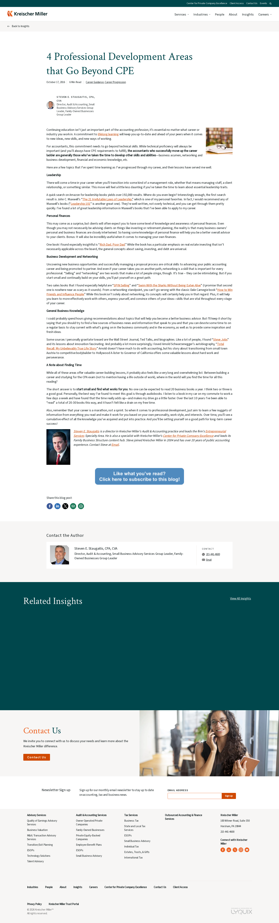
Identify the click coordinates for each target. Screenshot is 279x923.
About (233, 14)
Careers (263, 14)
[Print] (81, 508)
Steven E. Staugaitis (86, 431)
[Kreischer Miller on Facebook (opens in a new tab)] (222, 849)
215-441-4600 (213, 554)
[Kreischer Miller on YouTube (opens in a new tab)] (247, 849)
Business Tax (131, 821)
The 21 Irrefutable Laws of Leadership (107, 199)
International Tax (133, 858)
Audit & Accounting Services (91, 815)
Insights (248, 14)
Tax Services (131, 815)
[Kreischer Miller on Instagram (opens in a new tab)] (241, 849)
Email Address (178, 790)
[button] (271, 3)
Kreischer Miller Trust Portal (64, 904)
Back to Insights (20, 26)
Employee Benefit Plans (89, 845)
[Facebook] (49, 508)
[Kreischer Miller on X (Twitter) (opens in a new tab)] (235, 849)
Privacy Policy (34, 904)
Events (263, 3)
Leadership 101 (80, 204)
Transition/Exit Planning (40, 845)
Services (180, 14)
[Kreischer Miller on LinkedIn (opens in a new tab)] (229, 849)
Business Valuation (37, 830)
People (219, 14)
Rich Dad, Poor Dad (112, 244)
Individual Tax (131, 847)
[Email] (73, 508)
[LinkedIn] (57, 508)
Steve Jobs (220, 339)
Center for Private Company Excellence (207, 3)
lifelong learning (108, 134)
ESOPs (30, 850)
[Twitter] (65, 508)
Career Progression (115, 82)
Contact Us (251, 3)
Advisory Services (36, 815)
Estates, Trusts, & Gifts (136, 852)
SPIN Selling (121, 285)
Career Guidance (95, 82)
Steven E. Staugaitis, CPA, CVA (95, 548)
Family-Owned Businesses (90, 830)
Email (115, 445)
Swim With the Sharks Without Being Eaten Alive (169, 285)
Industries (200, 14)
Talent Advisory (35, 861)
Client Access (237, 3)
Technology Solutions (39, 856)
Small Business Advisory (89, 856)
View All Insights (240, 598)
